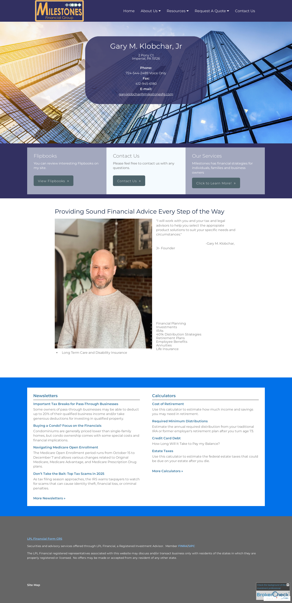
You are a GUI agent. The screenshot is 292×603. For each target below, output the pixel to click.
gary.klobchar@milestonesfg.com (146, 94)
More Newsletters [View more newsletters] (49, 498)
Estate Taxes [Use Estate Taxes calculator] (162, 451)
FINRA (182, 546)
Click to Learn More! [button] (214, 183)
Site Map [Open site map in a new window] (33, 585)
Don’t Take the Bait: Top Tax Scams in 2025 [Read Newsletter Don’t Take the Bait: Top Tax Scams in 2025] (68, 474)
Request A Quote (210, 11)
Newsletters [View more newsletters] (45, 395)
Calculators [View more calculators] (164, 395)
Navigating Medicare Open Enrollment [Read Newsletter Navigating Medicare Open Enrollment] (65, 447)
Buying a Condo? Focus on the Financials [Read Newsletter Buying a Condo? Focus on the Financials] (67, 426)
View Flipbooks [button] (51, 181)
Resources (176, 11)
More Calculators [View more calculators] (167, 471)
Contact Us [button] (127, 181)
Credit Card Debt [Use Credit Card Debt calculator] (166, 438)
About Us (149, 11)
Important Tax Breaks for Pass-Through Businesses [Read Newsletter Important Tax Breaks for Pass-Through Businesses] (75, 404)
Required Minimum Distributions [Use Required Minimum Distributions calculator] (180, 421)
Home (129, 11)
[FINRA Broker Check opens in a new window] (273, 591)
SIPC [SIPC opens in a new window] (191, 546)
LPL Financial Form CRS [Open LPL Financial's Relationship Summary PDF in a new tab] (44, 539)
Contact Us (245, 11)
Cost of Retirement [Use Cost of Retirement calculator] (168, 404)
